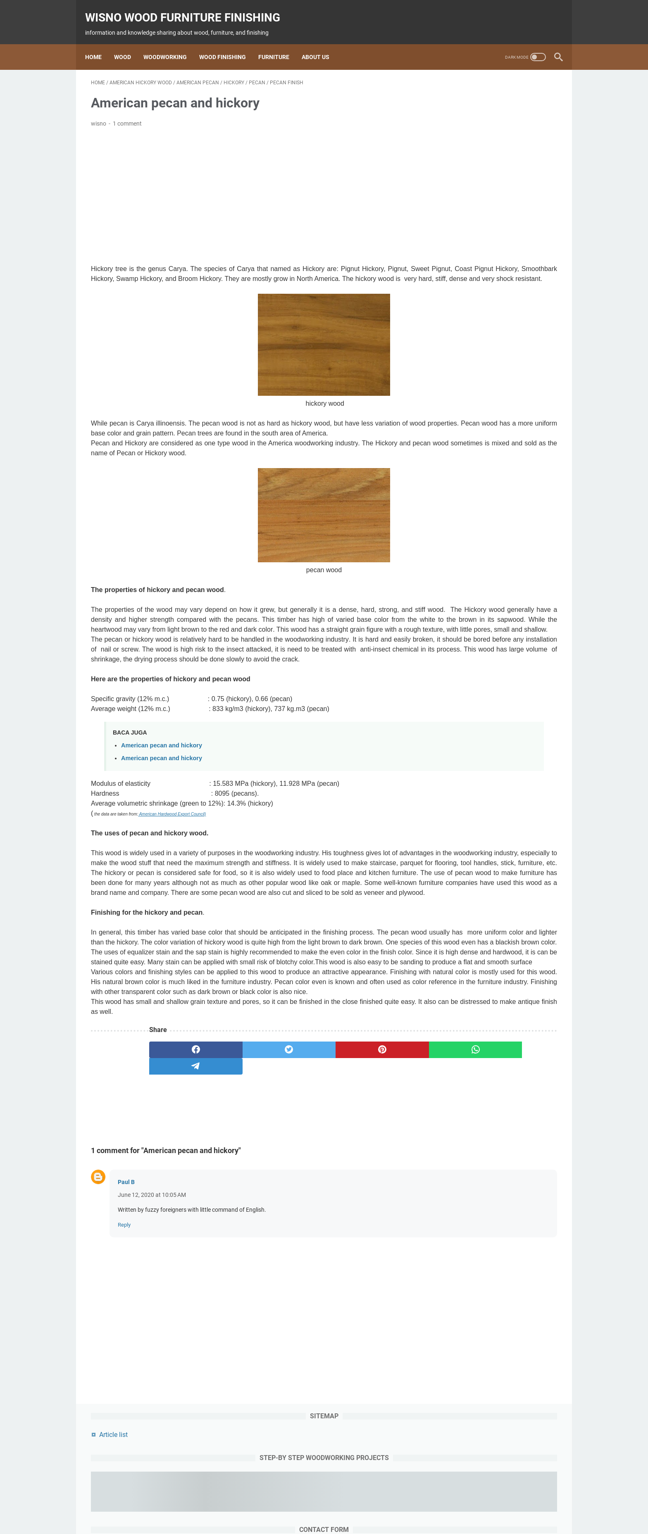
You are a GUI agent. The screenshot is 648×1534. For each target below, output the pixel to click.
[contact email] (495, 262)
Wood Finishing (228, 43)
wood (240, 1504)
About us (321, 43)
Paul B (126, 1283)
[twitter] (243, 1150)
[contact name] (495, 227)
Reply (124, 1325)
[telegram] (180, 1167)
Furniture (279, 43)
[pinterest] (305, 1150)
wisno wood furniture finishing (188, 8)
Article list (455, 92)
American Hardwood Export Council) (172, 855)
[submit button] (495, 360)
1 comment (127, 115)
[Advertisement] (247, 188)
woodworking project (388, 1504)
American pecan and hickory (161, 786)
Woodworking (171, 43)
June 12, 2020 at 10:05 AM (152, 1295)
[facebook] (180, 1150)
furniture (342, 1504)
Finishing (311, 1504)
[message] (495, 314)
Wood (128, 43)
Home (99, 43)
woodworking (273, 1504)
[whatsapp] (368, 1150)
